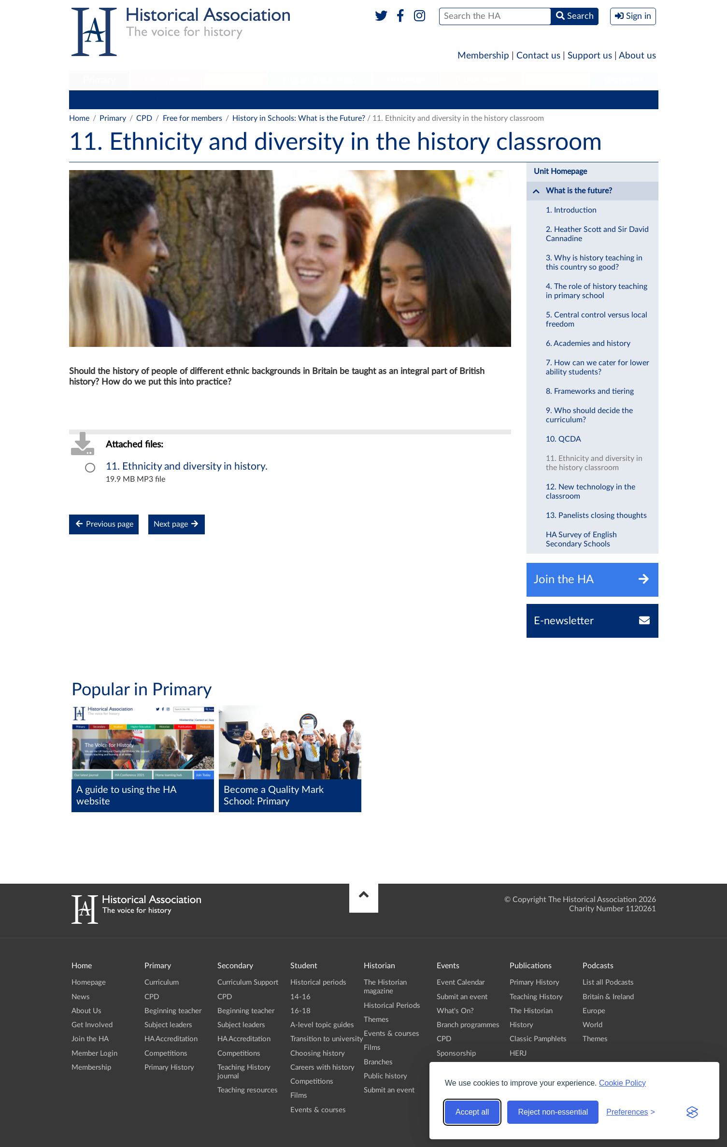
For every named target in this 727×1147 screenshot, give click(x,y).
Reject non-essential (553, 1112)
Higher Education (319, 80)
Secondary (167, 80)
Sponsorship (456, 1053)
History (521, 1025)
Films (298, 1095)
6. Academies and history (588, 343)
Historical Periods (392, 1005)
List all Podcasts (608, 982)
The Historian (531, 1011)
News (80, 997)
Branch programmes (468, 1025)
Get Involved (92, 1025)
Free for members (192, 118)
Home (79, 118)
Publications (481, 80)
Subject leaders (258, 99)
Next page (177, 524)
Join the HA (90, 1039)
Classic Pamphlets (538, 1039)
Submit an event (389, 1090)
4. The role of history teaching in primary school (596, 291)
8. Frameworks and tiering (590, 391)
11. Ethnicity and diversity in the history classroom (594, 463)
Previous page (103, 524)
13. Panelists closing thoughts (596, 515)
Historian (405, 80)
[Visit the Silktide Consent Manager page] (692, 1112)
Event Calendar (461, 982)
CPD (135, 99)
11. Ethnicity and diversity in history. (187, 466)
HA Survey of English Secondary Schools (581, 539)
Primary (99, 80)
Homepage (88, 982)
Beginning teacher (187, 99)
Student (236, 80)
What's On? (455, 1011)
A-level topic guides (322, 1025)
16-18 (300, 1011)
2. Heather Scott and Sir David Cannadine (597, 234)
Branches (624, 80)
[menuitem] (99, 80)
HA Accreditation (328, 99)
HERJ (518, 1053)
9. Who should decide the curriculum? (589, 415)
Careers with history (322, 1067)
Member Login (94, 1053)
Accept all (472, 1112)
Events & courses (318, 1110)
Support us (590, 55)
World (592, 1025)
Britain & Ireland (608, 997)
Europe (594, 1011)
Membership (483, 55)
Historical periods (318, 982)
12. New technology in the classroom (590, 491)
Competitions (394, 99)
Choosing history (317, 1053)
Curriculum (93, 99)
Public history (385, 1076)
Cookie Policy (622, 1083)
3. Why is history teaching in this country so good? (594, 262)
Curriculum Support (247, 982)
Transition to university (326, 1039)
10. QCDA (563, 439)
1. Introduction (571, 210)
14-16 (300, 997)
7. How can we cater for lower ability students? (597, 367)
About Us (86, 1011)
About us (637, 55)
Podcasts (555, 80)
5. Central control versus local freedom (596, 319)
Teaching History (536, 997)
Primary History (458, 99)
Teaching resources (247, 1090)
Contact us (538, 55)
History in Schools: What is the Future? (298, 118)
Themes (376, 1019)
